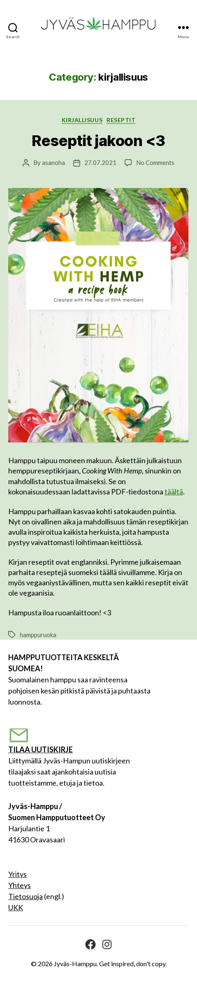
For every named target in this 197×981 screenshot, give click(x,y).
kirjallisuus (82, 119)
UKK (15, 907)
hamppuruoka (38, 634)
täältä (174, 491)
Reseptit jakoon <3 (98, 141)
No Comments (155, 162)
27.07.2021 (100, 162)
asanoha (53, 162)
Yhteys (19, 885)
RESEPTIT (121, 119)
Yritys (17, 874)
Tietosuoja (25, 896)
